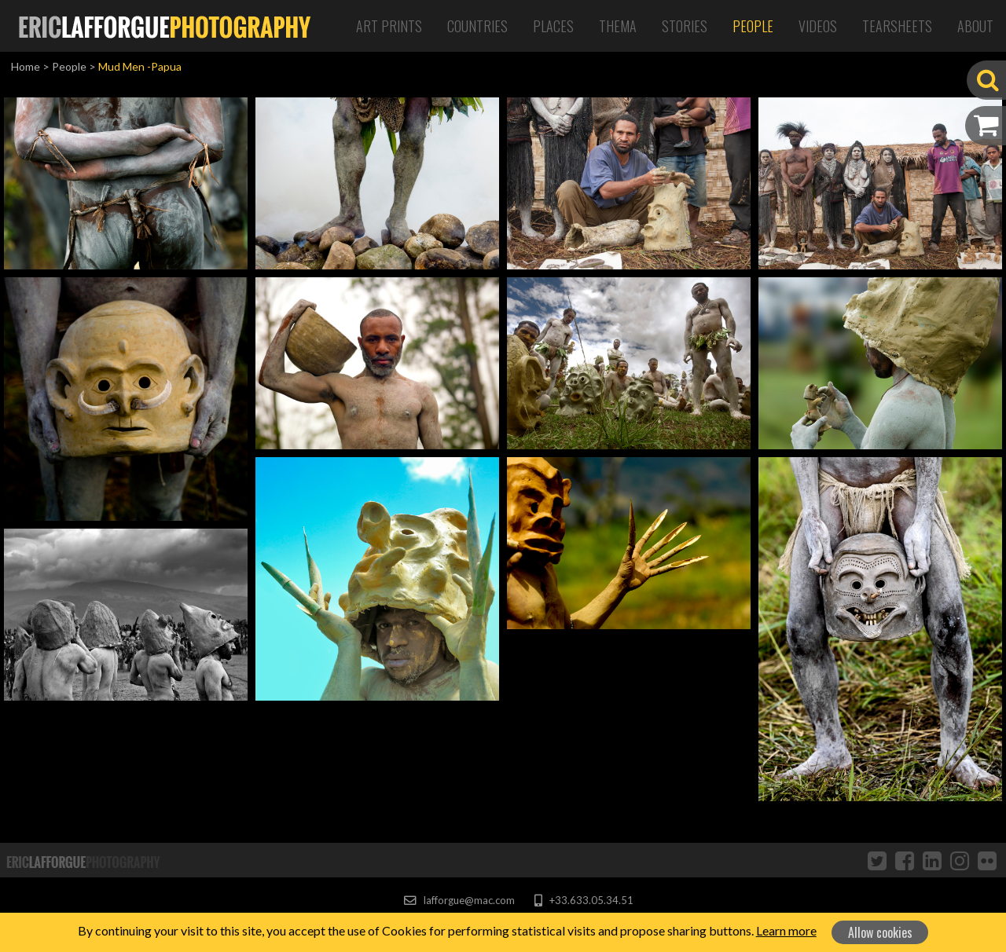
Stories (684, 26)
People (752, 26)
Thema (618, 26)
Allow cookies (880, 932)
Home (25, 66)
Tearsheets (897, 26)
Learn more (786, 930)
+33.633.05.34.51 (583, 900)
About (975, 26)
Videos (818, 26)
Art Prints (389, 26)
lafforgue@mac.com (459, 900)
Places (553, 26)
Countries (477, 26)
